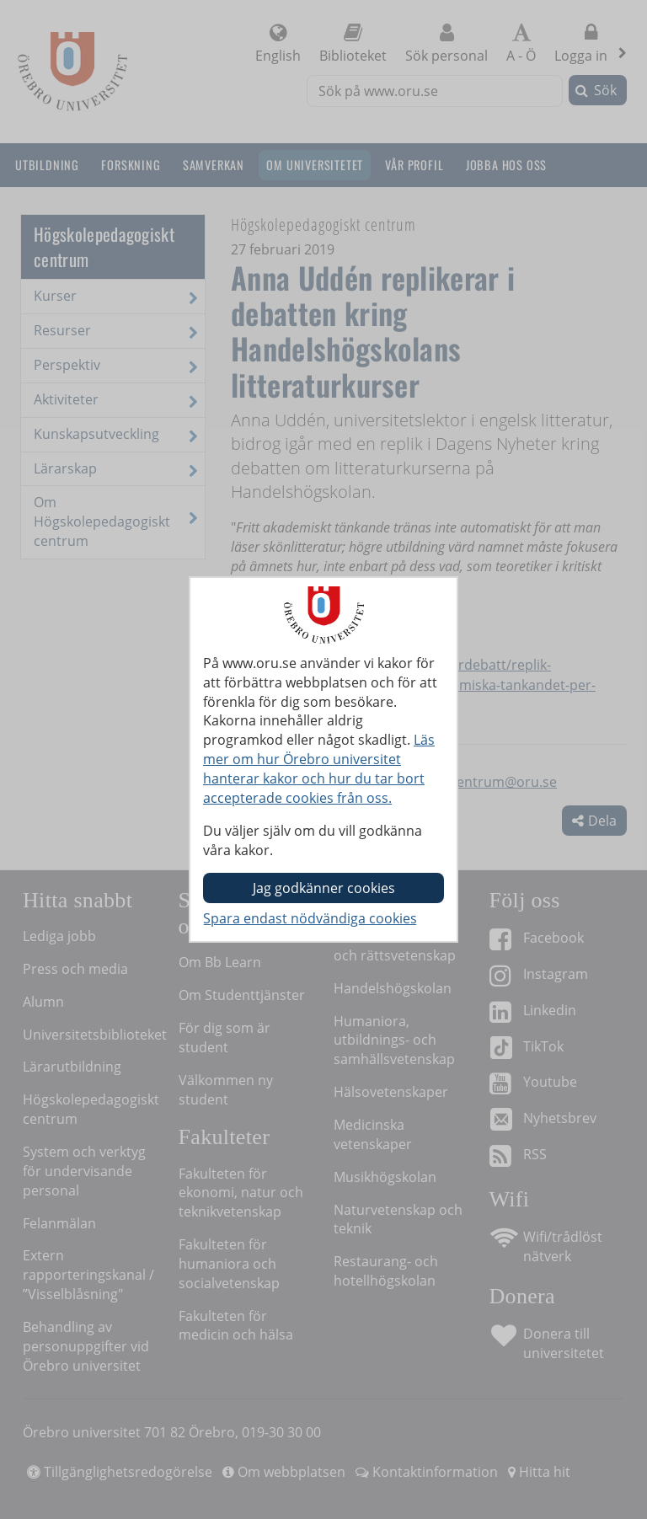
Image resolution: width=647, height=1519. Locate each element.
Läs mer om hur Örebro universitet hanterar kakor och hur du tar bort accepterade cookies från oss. (319, 768)
